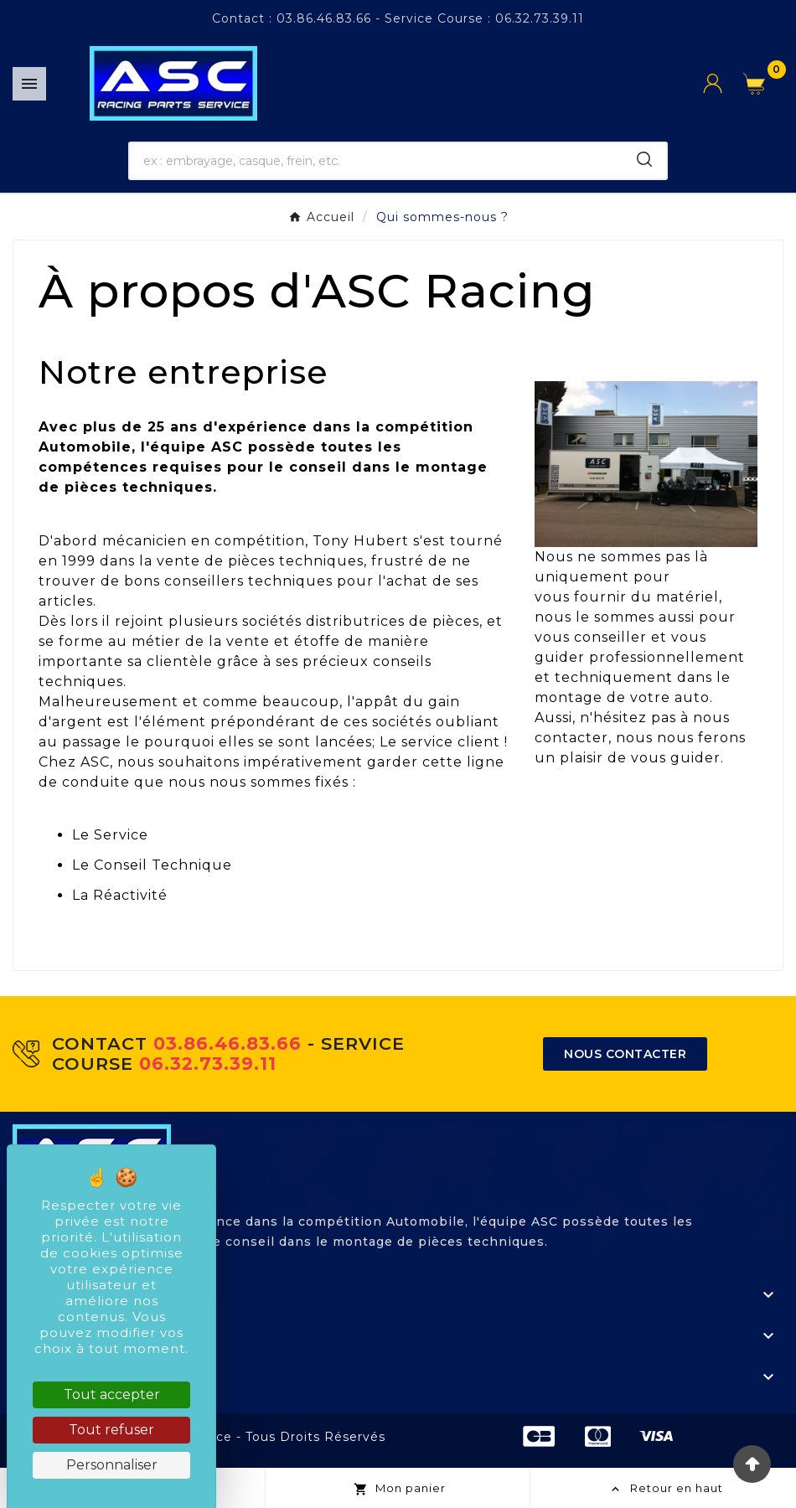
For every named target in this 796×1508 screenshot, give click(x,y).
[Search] (644, 159)
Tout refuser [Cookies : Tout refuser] (111, 1430)
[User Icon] (723, 83)
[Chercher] (376, 160)
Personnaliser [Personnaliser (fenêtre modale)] (112, 1465)
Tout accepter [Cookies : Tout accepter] (112, 1394)
